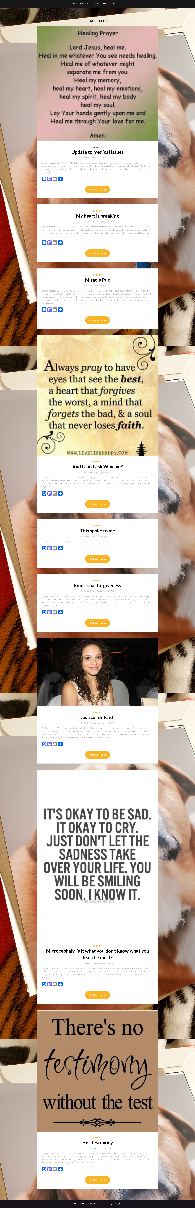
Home (75, 3)
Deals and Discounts (111, 3)
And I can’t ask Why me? (97, 466)
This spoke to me (97, 530)
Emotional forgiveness (97, 585)
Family (97, 211)
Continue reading (97, 189)
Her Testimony (97, 1142)
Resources (84, 3)
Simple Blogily (114, 1204)
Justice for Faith (97, 717)
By (88, 157)
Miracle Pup (97, 280)
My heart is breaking (97, 216)
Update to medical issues (97, 152)
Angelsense (95, 3)
